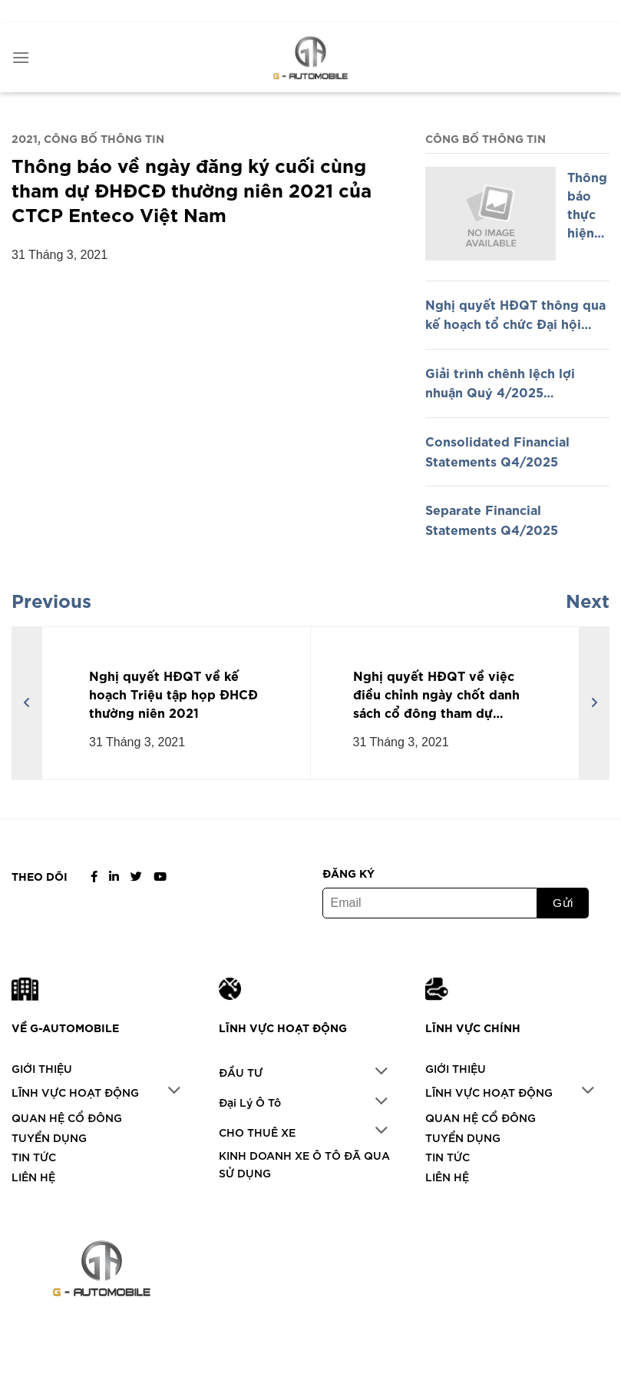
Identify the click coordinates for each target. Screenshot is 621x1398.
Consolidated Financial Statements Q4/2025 (497, 450)
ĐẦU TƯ (241, 1071)
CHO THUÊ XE (257, 1131)
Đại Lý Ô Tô (250, 1101)
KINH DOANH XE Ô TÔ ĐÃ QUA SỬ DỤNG (304, 1163)
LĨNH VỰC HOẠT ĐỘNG (75, 1091)
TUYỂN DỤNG (49, 1137)
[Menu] (21, 57)
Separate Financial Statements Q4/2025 (491, 518)
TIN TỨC (34, 1156)
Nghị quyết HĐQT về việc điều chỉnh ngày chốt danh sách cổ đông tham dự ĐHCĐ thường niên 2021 (436, 693)
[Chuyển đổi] (174, 1092)
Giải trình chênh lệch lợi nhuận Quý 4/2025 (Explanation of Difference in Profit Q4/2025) (516, 383)
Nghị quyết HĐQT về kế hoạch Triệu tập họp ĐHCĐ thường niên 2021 (173, 693)
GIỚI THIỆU (42, 1068)
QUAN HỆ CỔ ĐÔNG (67, 1117)
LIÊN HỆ (33, 1176)
